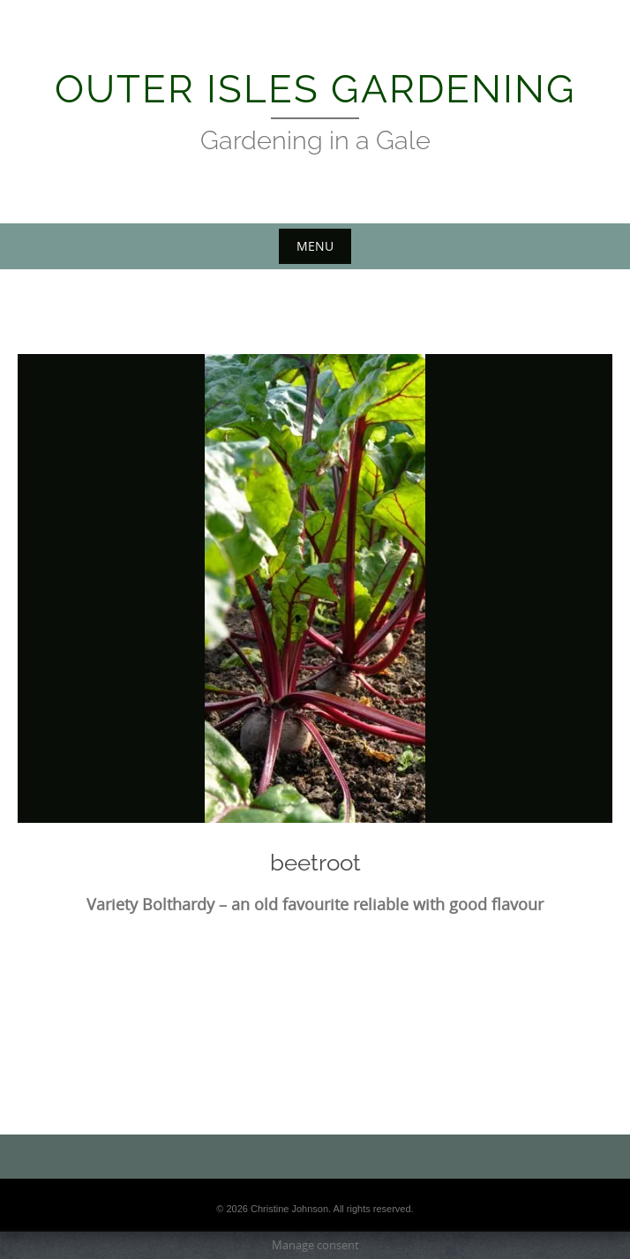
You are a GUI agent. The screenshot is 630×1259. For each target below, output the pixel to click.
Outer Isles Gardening (315, 88)
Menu (315, 245)
